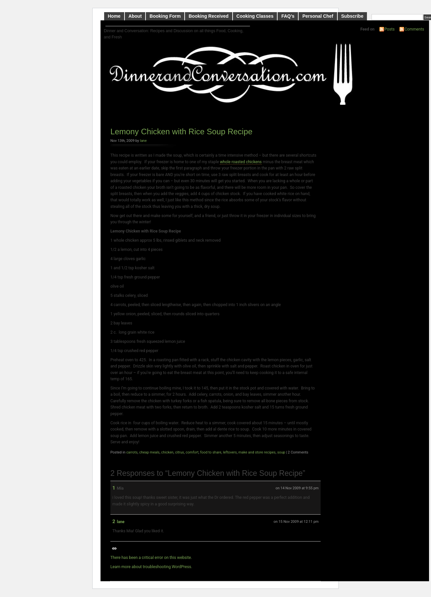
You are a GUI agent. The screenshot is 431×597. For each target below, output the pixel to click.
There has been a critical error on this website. (151, 557)
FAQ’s (287, 16)
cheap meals (149, 452)
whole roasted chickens (240, 162)
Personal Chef (317, 16)
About (135, 16)
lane (143, 141)
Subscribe (352, 16)
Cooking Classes (255, 16)
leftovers (230, 452)
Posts (389, 29)
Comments (414, 29)
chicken (167, 452)
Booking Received (208, 16)
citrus (179, 452)
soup (281, 452)
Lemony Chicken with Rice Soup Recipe (181, 131)
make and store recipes (257, 452)
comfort (192, 452)
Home (114, 16)
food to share (210, 452)
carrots (131, 452)
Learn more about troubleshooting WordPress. (151, 566)
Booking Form (165, 16)
